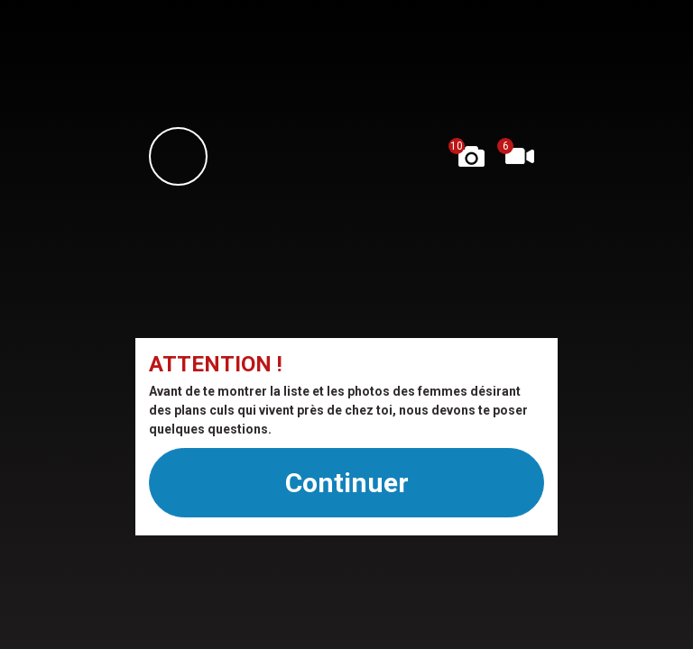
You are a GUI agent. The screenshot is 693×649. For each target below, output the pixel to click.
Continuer (347, 482)
